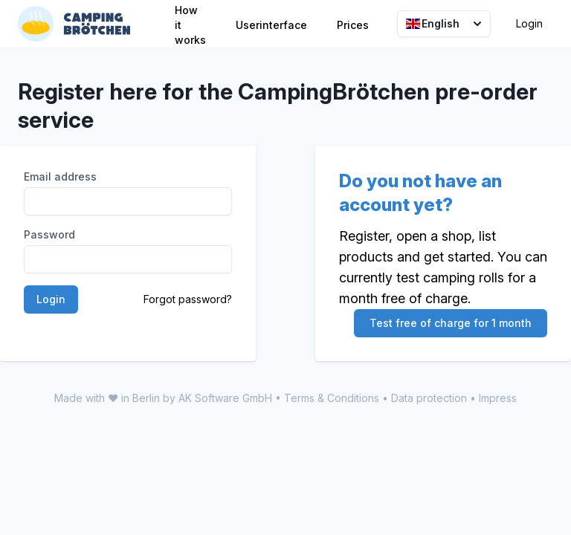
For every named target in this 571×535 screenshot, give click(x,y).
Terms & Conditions (331, 398)
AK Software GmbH (225, 398)
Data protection (429, 398)
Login (529, 23)
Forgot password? (187, 299)
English (445, 23)
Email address (60, 176)
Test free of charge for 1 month (451, 323)
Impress (498, 398)
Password (49, 234)
